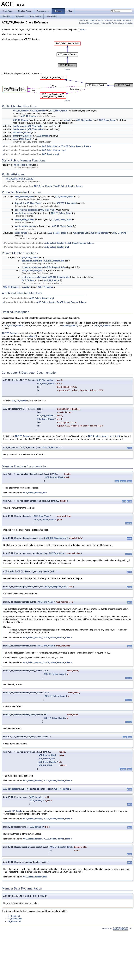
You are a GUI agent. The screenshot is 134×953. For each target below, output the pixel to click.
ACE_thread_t (26, 136)
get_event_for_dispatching (27, 210)
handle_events (19, 126)
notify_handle (21, 233)
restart (66, 120)
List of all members (126, 23)
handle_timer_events (24, 213)
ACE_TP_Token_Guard (67, 203)
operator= (26, 287)
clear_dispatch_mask (24, 196)
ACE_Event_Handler (100, 233)
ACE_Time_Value (35, 126)
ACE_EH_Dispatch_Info (53, 261)
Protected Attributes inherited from (44, 302)
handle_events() (70, 325)
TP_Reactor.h (14, 916)
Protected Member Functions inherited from (48, 243)
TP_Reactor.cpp (15, 919)
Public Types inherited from (28, 298)
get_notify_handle (30, 257)
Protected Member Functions (89, 23)
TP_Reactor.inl (14, 921)
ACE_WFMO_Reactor (13, 325)
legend (67, 69)
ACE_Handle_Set (80, 233)
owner (16, 136)
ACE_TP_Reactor (20, 111)
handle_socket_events (25, 226)
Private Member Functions (110, 23)
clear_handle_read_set (32, 270)
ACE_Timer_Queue (58, 111)
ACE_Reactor (94, 436)
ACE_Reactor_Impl (50, 154)
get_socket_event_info (32, 261)
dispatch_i (19, 203)
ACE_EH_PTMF (120, 233)
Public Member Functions (88, 20)
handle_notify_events (24, 220)
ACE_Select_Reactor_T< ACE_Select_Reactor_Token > (66, 146)
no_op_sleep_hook (22, 165)
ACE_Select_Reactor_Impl (54, 150)
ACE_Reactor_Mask (64, 196)
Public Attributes (127, 20)
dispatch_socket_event (32, 267)
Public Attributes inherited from (42, 186)
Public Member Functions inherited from (46, 146)
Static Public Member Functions (109, 20)
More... (83, 29)
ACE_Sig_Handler (38, 111)
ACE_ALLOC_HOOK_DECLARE (19, 179)
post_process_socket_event (34, 277)
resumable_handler (22, 132)
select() (32, 336)
